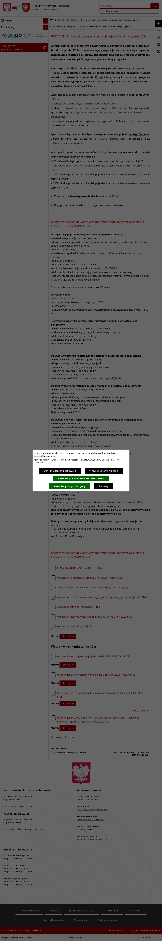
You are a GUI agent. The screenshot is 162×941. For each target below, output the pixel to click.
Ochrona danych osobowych (60, 470)
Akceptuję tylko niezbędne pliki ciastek (81, 478)
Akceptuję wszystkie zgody (70, 486)
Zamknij (103, 486)
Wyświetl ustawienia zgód (103, 470)
